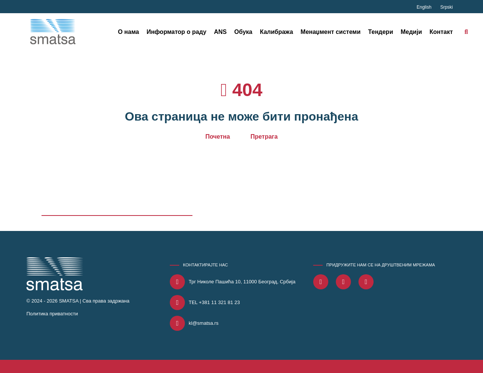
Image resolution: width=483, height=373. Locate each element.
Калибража (276, 32)
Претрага (264, 136)
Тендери (380, 32)
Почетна (217, 136)
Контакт (441, 32)
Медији (411, 32)
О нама (128, 32)
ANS (220, 32)
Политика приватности (52, 313)
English (425, 7)
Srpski (446, 7)
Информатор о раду (176, 32)
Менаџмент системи (331, 32)
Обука (243, 32)
